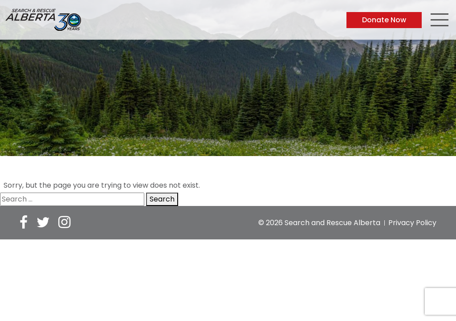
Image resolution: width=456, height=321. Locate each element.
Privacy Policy (412, 223)
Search (162, 199)
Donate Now (384, 20)
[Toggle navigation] (439, 21)
